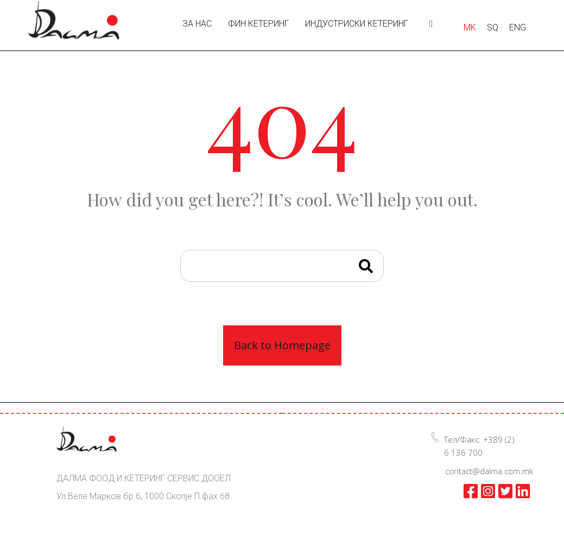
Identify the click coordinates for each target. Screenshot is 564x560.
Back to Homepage (282, 345)
